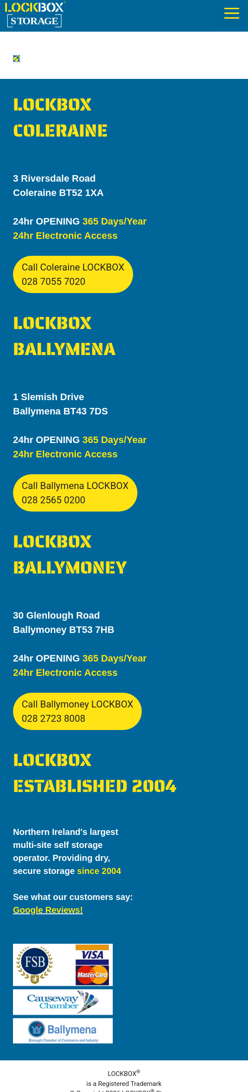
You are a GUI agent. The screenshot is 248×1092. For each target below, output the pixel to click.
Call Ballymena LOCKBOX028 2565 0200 (75, 492)
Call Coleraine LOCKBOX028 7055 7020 (73, 274)
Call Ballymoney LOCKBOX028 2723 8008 (77, 711)
